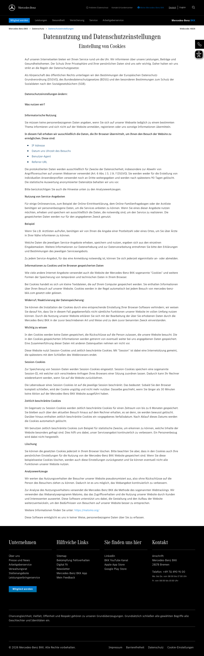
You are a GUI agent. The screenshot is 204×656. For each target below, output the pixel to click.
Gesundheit (58, 20)
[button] (199, 44)
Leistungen (41, 20)
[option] (182, 7)
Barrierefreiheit (135, 647)
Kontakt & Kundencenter (122, 7)
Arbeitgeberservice (113, 20)
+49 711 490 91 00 (174, 572)
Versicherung (77, 20)
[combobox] (172, 7)
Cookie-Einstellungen (180, 647)
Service (93, 20)
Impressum (115, 647)
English (182, 7)
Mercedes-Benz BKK (18, 28)
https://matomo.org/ (86, 510)
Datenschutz (38, 28)
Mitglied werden (19, 20)
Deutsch (172, 7)
